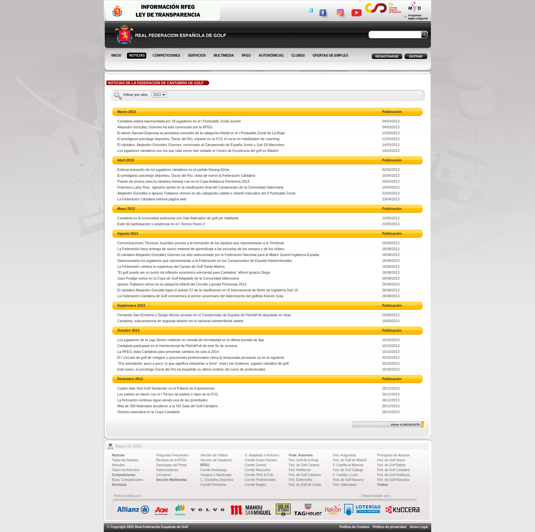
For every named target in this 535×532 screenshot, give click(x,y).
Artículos (118, 465)
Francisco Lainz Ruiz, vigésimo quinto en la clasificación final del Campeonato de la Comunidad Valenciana (200, 187)
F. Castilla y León (345, 475)
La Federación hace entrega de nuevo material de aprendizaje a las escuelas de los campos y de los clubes (200, 249)
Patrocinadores (167, 470)
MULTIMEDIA (224, 56)
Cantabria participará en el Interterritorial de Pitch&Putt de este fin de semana (177, 346)
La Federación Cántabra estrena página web (151, 199)
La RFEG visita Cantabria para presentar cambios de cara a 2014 (168, 352)
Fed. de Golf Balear (391, 465)
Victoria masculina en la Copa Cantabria (148, 412)
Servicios (119, 484)
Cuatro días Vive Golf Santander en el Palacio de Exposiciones (166, 388)
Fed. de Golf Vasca (391, 460)
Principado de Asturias (393, 455)
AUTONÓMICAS (271, 55)
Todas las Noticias (125, 460)
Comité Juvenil (255, 465)
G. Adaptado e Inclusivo (262, 455)
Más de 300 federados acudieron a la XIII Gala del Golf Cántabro (167, 406)
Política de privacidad (389, 527)
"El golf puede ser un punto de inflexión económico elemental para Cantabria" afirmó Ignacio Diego (193, 272)
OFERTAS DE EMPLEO (330, 55)
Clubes (382, 484)
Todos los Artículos (125, 470)
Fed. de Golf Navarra (348, 480)
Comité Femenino (213, 484)
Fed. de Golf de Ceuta (305, 484)
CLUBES (298, 55)
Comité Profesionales (260, 480)
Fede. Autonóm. (301, 455)
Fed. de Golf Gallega (348, 470)
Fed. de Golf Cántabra (393, 470)
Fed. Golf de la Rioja (304, 460)
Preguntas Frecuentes (172, 455)
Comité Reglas (255, 484)
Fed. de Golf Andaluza (393, 475)
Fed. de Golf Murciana (393, 480)
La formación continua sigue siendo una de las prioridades (162, 400)
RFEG (247, 56)
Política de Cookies (355, 527)
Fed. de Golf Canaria (304, 465)
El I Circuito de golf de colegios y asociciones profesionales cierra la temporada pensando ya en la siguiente (200, 357)
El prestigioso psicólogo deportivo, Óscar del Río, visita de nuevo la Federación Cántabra (186, 175)
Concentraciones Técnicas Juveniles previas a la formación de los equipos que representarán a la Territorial (200, 243)
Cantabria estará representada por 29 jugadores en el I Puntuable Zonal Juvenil (178, 121)
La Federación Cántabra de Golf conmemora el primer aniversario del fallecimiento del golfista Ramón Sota (200, 296)
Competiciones (124, 475)
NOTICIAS (137, 56)
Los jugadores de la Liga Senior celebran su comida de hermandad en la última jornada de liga (190, 340)
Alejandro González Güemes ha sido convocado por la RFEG (164, 127)
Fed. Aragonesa (344, 455)
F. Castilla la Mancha (348, 465)
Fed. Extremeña (300, 480)
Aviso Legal (419, 527)
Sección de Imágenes (216, 460)
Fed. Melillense (300, 470)
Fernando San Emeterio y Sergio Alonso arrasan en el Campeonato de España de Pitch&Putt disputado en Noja (204, 315)
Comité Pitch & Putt (259, 475)
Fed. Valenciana (345, 484)
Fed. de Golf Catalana (305, 475)
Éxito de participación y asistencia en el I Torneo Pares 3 (161, 224)
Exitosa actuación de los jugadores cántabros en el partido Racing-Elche (173, 170)
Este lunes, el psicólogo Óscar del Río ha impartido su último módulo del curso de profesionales (191, 369)
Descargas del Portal (171, 465)
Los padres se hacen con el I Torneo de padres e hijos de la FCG (167, 394)
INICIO (116, 56)
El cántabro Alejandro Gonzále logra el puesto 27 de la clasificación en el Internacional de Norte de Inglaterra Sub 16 (207, 290)
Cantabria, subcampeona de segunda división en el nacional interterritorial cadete (180, 321)
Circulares (163, 475)
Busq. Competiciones (127, 480)
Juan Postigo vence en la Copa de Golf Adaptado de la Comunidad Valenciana (178, 278)
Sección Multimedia (171, 480)
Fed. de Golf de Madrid (349, 460)
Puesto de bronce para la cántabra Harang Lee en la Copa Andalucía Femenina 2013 (183, 181)
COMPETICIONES (167, 56)
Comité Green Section (261, 460)
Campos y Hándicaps (215, 475)
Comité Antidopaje (213, 470)
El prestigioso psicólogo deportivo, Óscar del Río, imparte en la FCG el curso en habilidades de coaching (198, 139)
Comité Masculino (257, 470)
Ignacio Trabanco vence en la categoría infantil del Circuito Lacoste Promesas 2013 (182, 284)
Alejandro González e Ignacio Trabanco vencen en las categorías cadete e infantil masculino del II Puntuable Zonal (206, 193)
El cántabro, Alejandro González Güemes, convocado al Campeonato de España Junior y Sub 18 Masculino (200, 145)
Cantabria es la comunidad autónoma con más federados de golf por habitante (178, 218)
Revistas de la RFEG (171, 460)
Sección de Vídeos (214, 455)
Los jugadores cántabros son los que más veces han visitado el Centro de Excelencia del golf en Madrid (197, 151)
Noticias (118, 455)
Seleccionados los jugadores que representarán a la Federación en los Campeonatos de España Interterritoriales (204, 261)
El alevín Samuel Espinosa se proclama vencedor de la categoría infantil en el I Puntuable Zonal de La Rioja (201, 133)
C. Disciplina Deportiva (216, 480)
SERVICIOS (197, 56)
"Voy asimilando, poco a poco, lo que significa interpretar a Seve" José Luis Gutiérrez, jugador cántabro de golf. (203, 363)
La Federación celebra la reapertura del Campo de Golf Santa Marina (171, 266)
